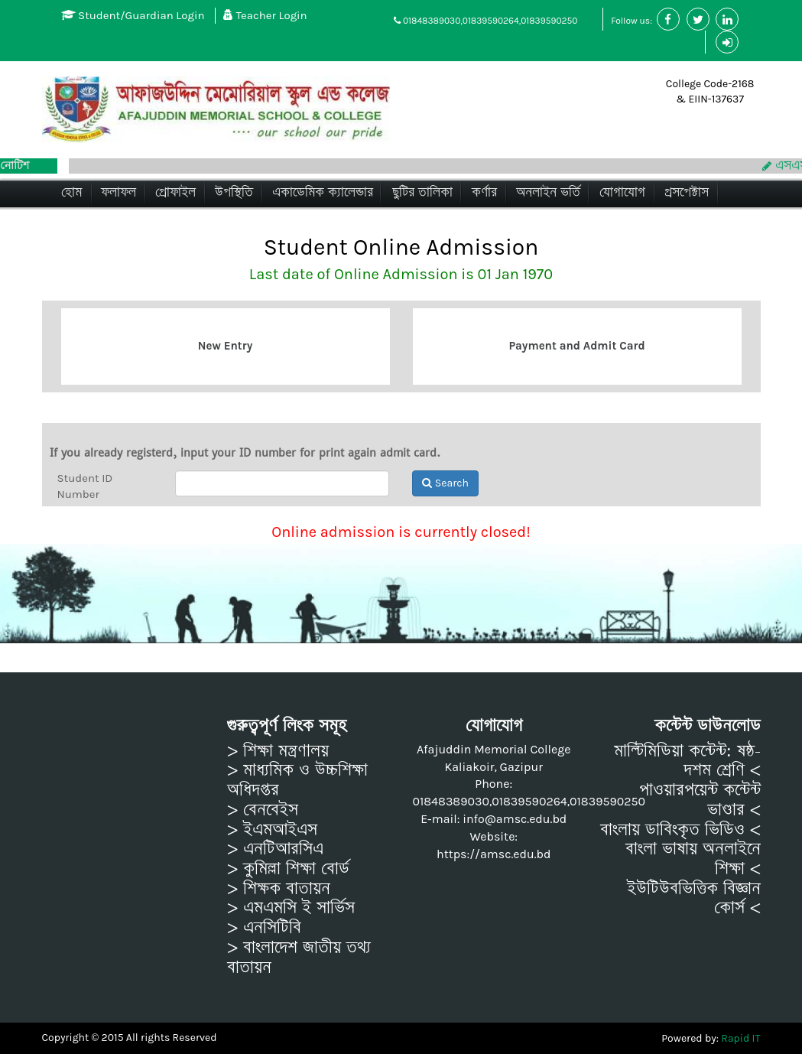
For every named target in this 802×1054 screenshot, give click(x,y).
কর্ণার (484, 192)
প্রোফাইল (175, 192)
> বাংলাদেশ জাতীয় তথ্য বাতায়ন (299, 957)
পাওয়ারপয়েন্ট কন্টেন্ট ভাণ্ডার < (700, 799)
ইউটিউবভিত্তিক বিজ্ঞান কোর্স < (694, 898)
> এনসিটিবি (264, 928)
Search (445, 483)
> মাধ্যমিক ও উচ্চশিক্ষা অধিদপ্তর (297, 779)
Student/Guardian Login (133, 15)
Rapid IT (740, 1038)
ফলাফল (118, 192)
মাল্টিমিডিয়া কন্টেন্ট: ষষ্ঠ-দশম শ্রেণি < (687, 760)
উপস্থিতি (234, 192)
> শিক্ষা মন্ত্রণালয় (278, 751)
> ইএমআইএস (272, 830)
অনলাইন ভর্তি (548, 192)
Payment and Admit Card (576, 346)
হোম (71, 192)
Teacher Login (265, 15)
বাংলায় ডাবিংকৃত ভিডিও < (680, 830)
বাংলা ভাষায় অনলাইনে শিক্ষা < (693, 858)
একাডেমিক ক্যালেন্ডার (322, 192)
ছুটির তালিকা (422, 192)
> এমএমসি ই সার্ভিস (291, 908)
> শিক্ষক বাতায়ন (278, 889)
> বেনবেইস (262, 810)
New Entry (225, 346)
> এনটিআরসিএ (275, 849)
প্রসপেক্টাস (686, 192)
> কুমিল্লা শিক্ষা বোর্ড (288, 869)
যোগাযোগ (622, 192)
